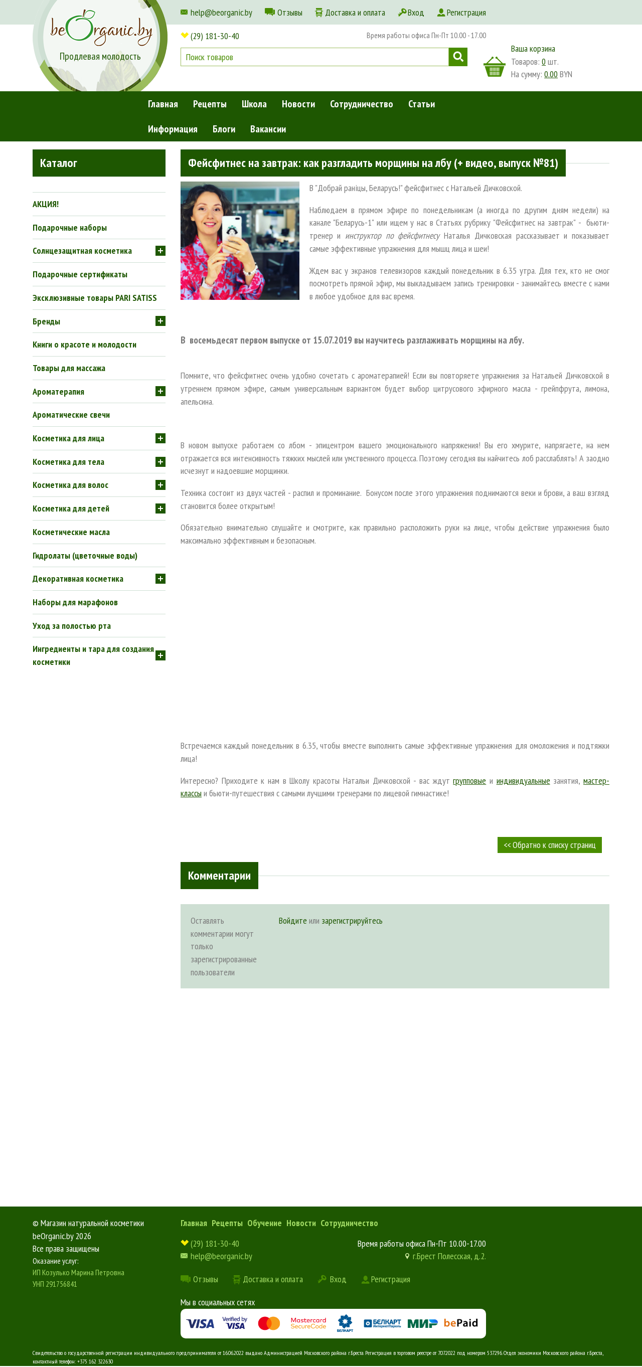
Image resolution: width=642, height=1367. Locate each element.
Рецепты (210, 103)
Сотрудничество (361, 103)
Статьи (421, 103)
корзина (495, 67)
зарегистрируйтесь (352, 920)
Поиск (458, 57)
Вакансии (268, 128)
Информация (173, 128)
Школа (254, 103)
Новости (298, 103)
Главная (163, 103)
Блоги (224, 128)
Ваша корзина (533, 48)
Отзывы (289, 12)
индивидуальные (523, 780)
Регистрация (466, 12)
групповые (469, 780)
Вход (416, 12)
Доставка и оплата (355, 12)
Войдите (293, 920)
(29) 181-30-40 (215, 36)
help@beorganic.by (221, 12)
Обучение (264, 1223)
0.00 (551, 74)
